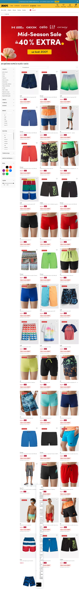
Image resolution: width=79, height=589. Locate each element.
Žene (11, 5)
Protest (41, 50)
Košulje (3, 42)
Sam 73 (21, 443)
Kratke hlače (4, 36)
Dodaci (24, 10)
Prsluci (3, 29)
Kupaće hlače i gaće (6, 50)
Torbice (19, 10)
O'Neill (41, 157)
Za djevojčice (25, 5)
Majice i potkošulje (6, 40)
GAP (21, 50)
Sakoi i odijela (5, 44)
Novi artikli (3, 10)
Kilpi (21, 514)
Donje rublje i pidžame (6, 38)
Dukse (3, 31)
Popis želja (63, 5)
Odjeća (9, 10)
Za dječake (33, 5)
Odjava (75, 5)
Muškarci (17, 5)
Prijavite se (70, 5)
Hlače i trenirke (5, 35)
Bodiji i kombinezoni (6, 48)
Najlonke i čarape (5, 46)
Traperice (4, 32)
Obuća (14, 10)
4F (40, 86)
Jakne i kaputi (5, 27)
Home (39, 5)
